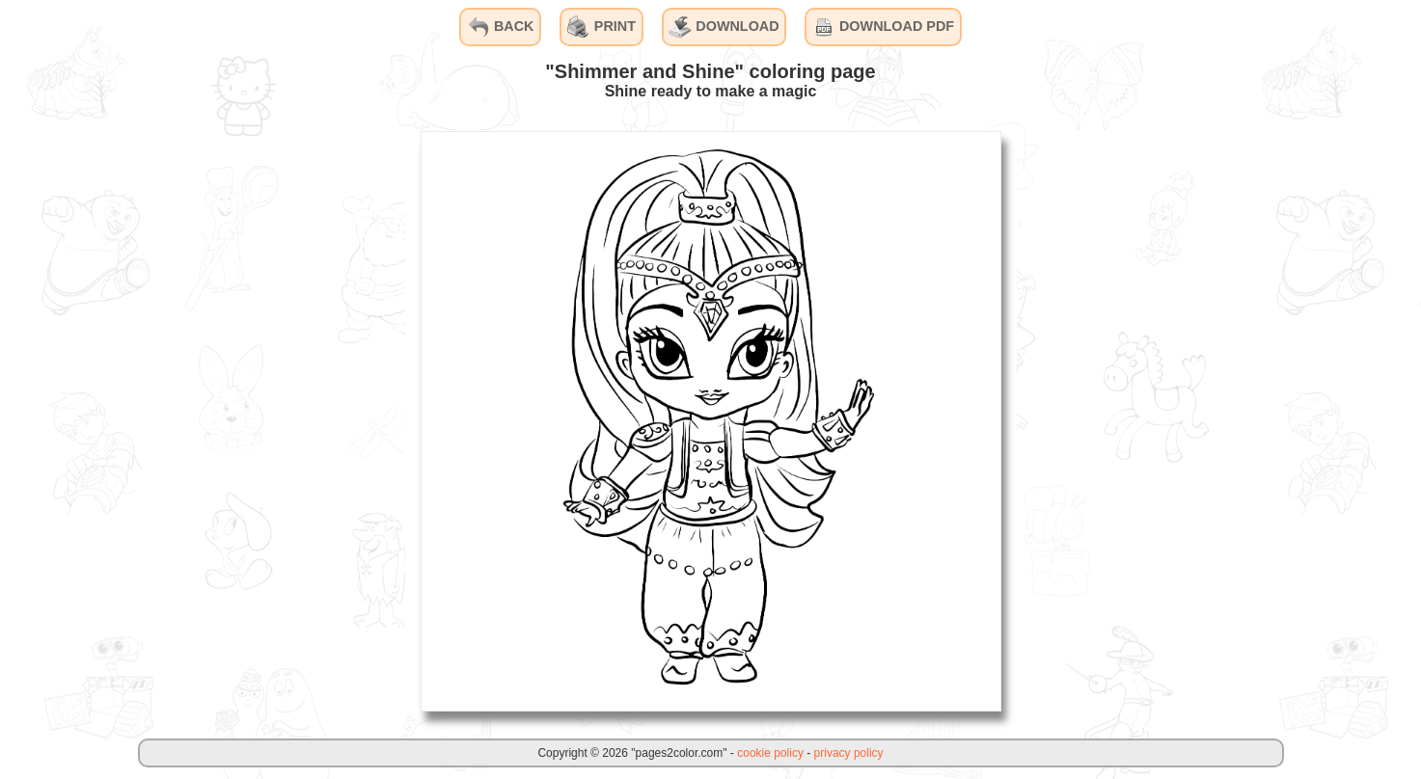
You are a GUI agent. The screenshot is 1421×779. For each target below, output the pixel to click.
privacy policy (849, 753)
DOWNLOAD (724, 27)
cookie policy (770, 753)
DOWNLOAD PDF (883, 27)
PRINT (601, 27)
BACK (500, 27)
